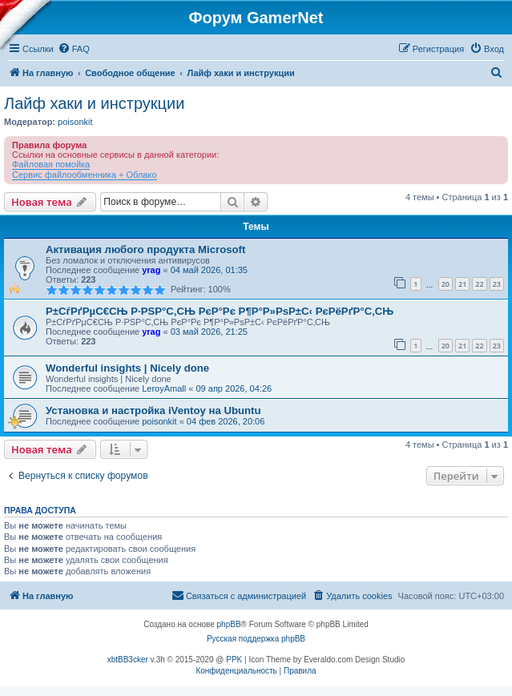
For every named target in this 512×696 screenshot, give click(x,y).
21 (462, 284)
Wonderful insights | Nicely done (127, 368)
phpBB (229, 624)
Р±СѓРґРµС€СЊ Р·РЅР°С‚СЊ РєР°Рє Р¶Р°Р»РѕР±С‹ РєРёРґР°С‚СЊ (219, 311)
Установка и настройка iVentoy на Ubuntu (153, 410)
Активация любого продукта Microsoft (145, 249)
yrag (151, 270)
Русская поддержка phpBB (256, 638)
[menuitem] (74, 48)
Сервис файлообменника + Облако (84, 174)
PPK (234, 659)
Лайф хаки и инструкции (94, 103)
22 (479, 284)
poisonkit (75, 122)
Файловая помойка (51, 164)
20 (445, 284)
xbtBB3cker (127, 659)
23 (497, 284)
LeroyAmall (164, 388)
